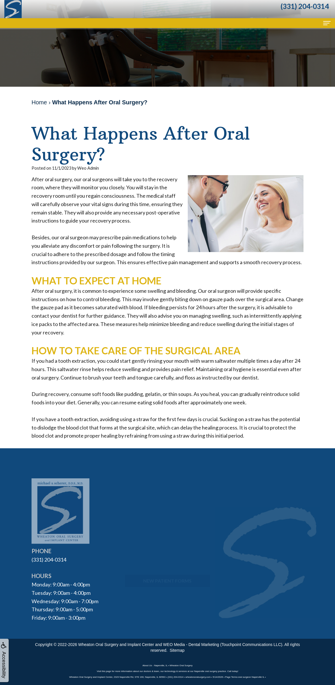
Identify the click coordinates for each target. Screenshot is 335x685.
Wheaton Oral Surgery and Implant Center (116, 644)
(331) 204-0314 (49, 559)
